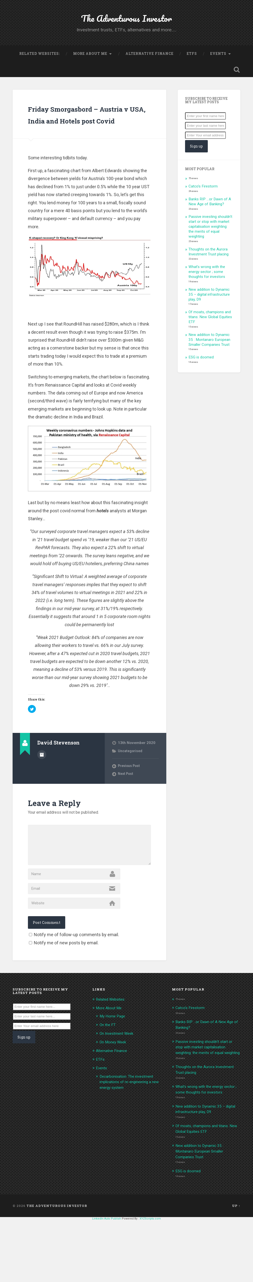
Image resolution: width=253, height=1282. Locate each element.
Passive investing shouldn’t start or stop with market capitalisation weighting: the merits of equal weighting (210, 238)
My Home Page (114, 1068)
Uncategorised (131, 774)
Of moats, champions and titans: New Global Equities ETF (210, 328)
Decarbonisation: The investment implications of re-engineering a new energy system (130, 1133)
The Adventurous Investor (126, 22)
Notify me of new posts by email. (66, 995)
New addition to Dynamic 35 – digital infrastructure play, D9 (209, 306)
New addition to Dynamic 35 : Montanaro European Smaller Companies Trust (209, 351)
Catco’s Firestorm (203, 197)
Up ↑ (236, 1267)
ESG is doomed (201, 369)
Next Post (126, 797)
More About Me (90, 63)
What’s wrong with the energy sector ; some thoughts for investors (207, 283)
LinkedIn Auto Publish (106, 1280)
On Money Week (114, 1094)
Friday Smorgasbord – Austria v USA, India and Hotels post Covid (86, 131)
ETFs (192, 63)
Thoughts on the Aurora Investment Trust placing (209, 263)
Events (218, 63)
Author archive (41, 777)
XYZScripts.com (150, 1280)
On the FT (108, 1077)
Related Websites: (39, 63)
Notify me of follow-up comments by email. (76, 987)
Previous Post (130, 789)
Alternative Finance (149, 63)
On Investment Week (119, 1085)
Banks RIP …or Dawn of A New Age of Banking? (210, 213)
